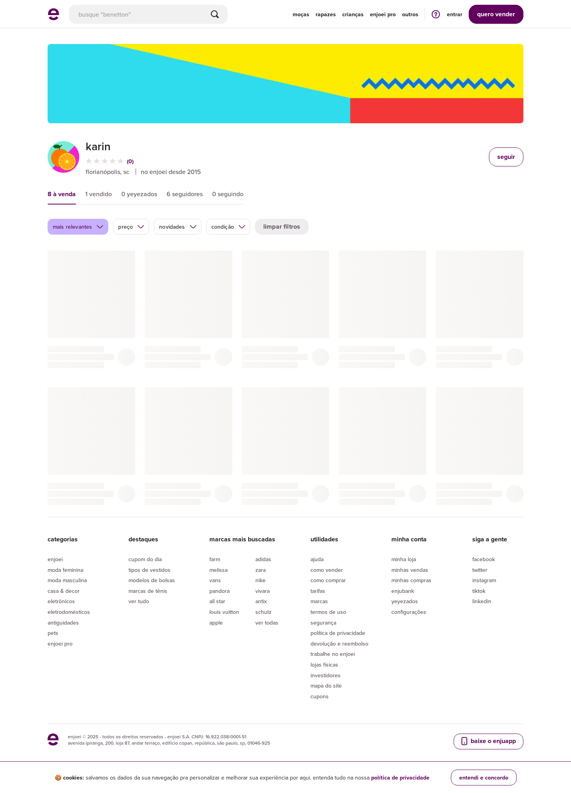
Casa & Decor (64, 591)
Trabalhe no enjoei (332, 654)
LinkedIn (481, 601)
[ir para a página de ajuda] (436, 14)
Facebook (483, 559)
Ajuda (317, 559)
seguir (506, 156)
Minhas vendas (409, 570)
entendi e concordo (483, 778)
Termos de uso (328, 612)
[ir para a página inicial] (53, 17)
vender (496, 14)
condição (228, 227)
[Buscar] (215, 14)
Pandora (219, 591)
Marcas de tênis (147, 591)
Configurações (408, 612)
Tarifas (317, 591)
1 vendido (98, 193)
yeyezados (404, 601)
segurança (323, 623)
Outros (410, 14)
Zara (260, 570)
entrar (454, 14)
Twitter (479, 570)
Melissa (218, 570)
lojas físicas (324, 665)
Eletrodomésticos (69, 612)
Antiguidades (63, 623)
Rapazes (326, 14)
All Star (217, 601)
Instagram (484, 580)
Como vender (326, 570)
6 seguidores (185, 193)
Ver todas (266, 623)
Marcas (319, 601)
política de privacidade (400, 778)
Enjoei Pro (60, 644)
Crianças (353, 14)
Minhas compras (411, 580)
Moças (301, 14)
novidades (178, 227)
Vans (215, 580)
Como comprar (328, 580)
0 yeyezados (139, 193)
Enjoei (55, 559)
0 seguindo (227, 193)
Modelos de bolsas (151, 580)
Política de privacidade (337, 633)
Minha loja (403, 559)
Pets (53, 633)
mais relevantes (78, 227)
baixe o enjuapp (488, 741)
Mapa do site (326, 686)
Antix (261, 601)
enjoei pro (383, 14)
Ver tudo (138, 601)
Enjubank (402, 591)
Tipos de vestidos (149, 570)
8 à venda (62, 194)
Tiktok (478, 591)
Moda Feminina (65, 570)
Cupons (319, 696)
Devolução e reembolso (339, 644)
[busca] (148, 14)
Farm (214, 559)
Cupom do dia (145, 559)
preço (131, 227)
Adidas (263, 559)
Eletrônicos (61, 601)
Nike (260, 580)
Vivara (262, 591)
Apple (216, 623)
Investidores (325, 675)
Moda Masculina (67, 580)
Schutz (263, 612)
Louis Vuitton (224, 612)
